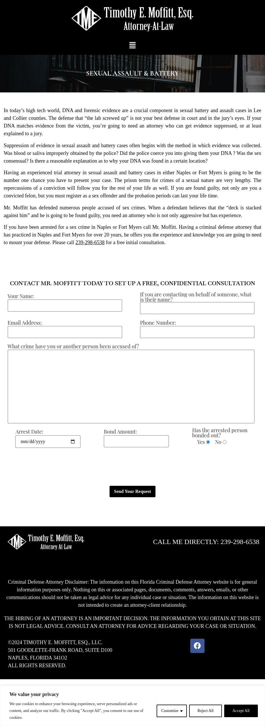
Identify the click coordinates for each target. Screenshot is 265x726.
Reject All (205, 711)
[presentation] (43, 467)
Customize (169, 711)
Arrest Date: (29, 431)
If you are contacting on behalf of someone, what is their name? (195, 297)
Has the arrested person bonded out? (220, 433)
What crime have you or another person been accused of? (73, 346)
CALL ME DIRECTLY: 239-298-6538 (206, 541)
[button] (132, 45)
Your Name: (21, 296)
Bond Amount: (120, 431)
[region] (132, 706)
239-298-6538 (89, 242)
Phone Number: (158, 322)
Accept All (241, 711)
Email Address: (25, 322)
